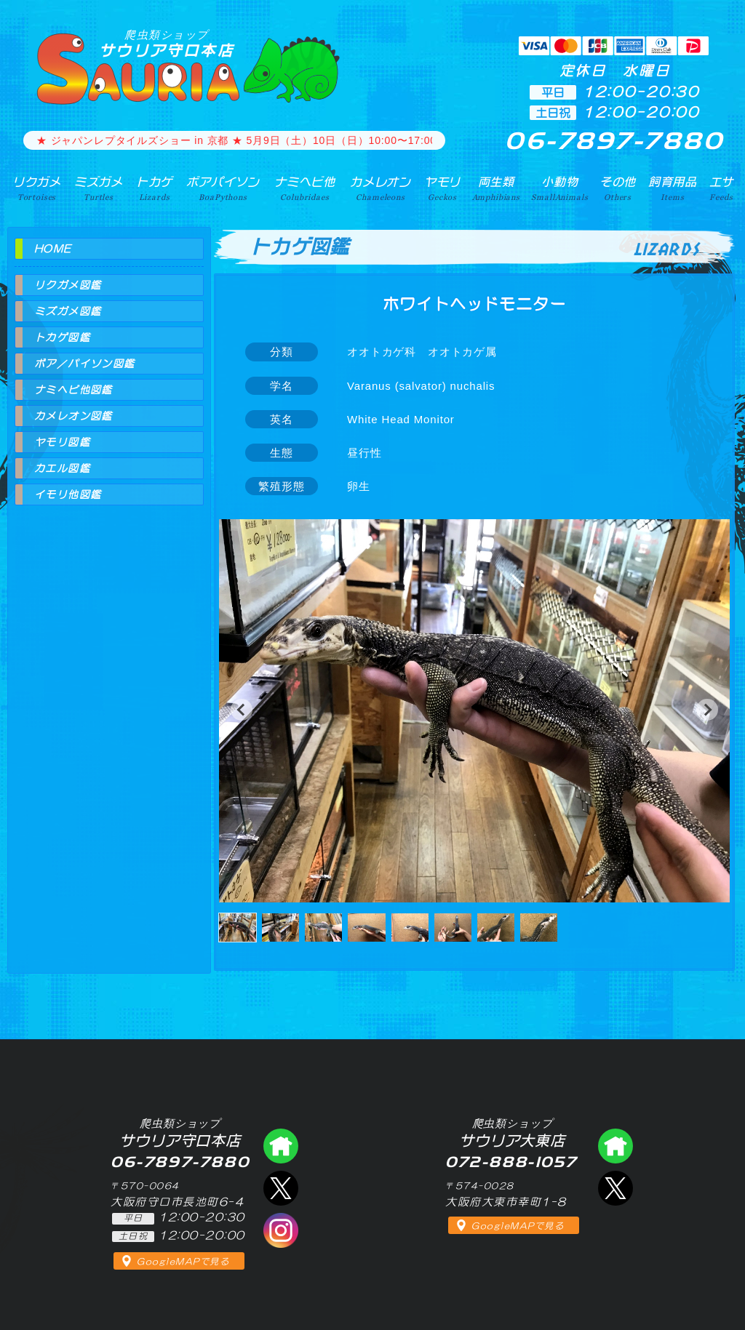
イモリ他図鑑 (67, 494)
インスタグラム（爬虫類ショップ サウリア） (280, 1230)
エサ (721, 188)
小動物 (559, 188)
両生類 (496, 188)
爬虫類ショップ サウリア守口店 (280, 1146)
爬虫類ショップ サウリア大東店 (615, 1146)
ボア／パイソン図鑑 (84, 363)
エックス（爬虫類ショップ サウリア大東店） (615, 1188)
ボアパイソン (223, 188)
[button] (241, 710)
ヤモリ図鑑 (62, 442)
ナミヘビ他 (304, 188)
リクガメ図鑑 (67, 285)
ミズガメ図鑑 (67, 311)
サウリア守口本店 (166, 43)
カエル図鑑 (62, 468)
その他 (618, 188)
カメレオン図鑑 (73, 416)
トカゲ (154, 188)
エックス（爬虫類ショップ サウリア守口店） (280, 1188)
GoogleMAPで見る (183, 1261)
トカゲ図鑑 (62, 337)
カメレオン (380, 188)
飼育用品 (672, 188)
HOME (53, 249)
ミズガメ (98, 188)
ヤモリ (442, 188)
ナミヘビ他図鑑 (73, 390)
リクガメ (36, 188)
